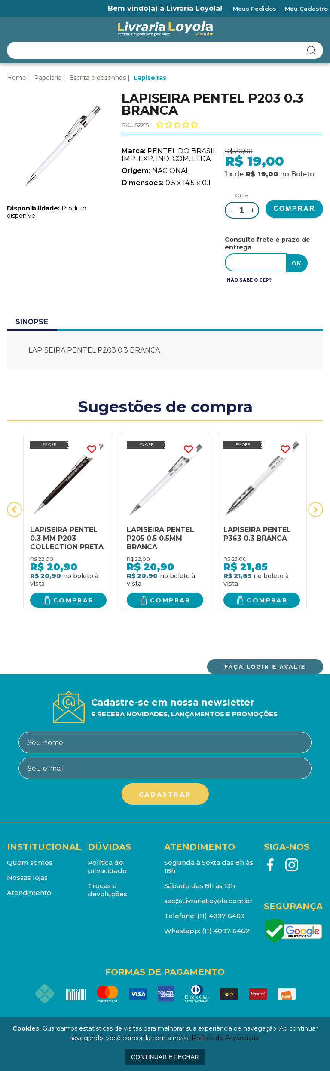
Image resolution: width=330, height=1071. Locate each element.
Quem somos (29, 862)
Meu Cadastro (306, 8)
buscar (311, 50)
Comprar (73, 599)
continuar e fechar (165, 1056)
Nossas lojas (27, 877)
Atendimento (29, 892)
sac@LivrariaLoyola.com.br (208, 900)
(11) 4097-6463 (220, 915)
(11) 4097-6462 (226, 930)
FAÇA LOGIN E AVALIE (265, 666)
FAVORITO (91, 448)
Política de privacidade (107, 866)
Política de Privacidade (226, 1038)
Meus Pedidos (254, 8)
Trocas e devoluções (107, 889)
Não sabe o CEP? (249, 279)
